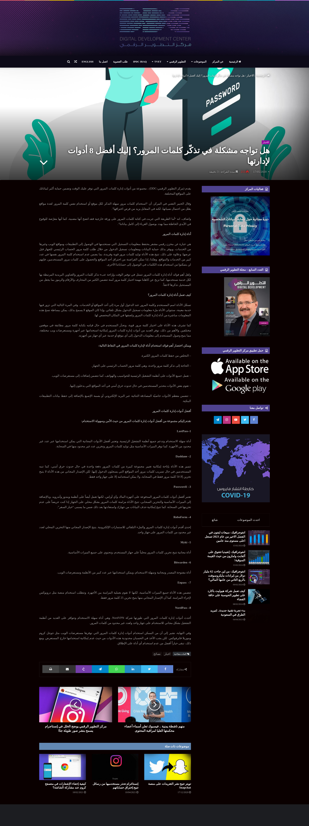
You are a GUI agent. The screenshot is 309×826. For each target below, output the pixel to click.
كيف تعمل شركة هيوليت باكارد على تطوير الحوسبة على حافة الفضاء (213, 643)
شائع (215, 519)
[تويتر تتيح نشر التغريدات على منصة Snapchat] (167, 767)
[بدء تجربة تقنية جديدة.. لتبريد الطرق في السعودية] (248, 680)
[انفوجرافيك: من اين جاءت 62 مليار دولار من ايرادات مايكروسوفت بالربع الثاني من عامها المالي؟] (248, 612)
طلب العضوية (120, 61)
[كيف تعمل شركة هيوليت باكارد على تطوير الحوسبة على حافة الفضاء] (248, 648)
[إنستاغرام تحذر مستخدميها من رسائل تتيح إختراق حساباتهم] (115, 767)
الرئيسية (235, 61)
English (87, 61)
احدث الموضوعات (248, 519)
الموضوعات (200, 61)
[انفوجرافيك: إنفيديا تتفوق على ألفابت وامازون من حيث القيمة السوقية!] (248, 579)
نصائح (157, 653)
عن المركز (217, 61)
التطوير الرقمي (177, 61)
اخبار (167, 653)
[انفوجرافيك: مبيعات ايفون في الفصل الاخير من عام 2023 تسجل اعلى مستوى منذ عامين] (248, 547)
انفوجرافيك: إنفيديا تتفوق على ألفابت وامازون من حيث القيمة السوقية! (213, 575)
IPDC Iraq (140, 61)
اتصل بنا (103, 61)
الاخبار (250, 75)
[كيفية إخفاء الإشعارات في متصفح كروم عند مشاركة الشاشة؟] (62, 767)
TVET (157, 61)
